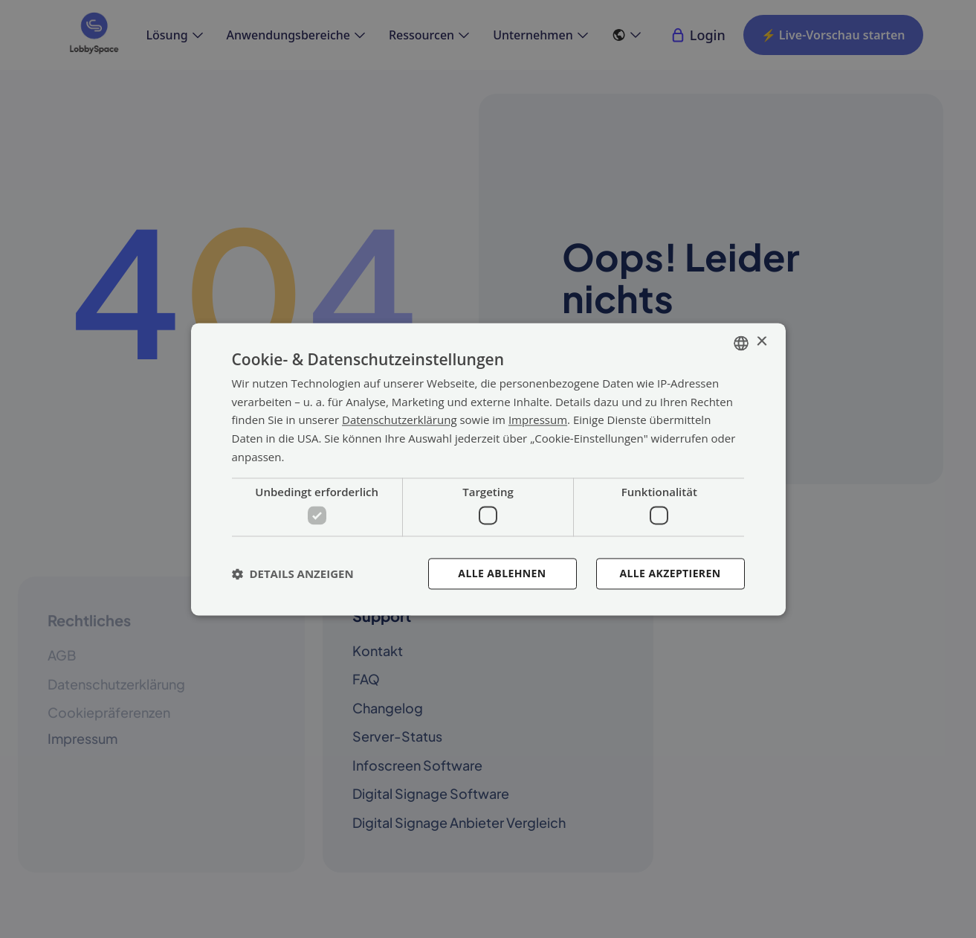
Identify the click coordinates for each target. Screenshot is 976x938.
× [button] (761, 341)
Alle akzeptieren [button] (669, 573)
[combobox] (741, 342)
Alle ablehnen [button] (502, 573)
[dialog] (488, 469)
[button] (293, 573)
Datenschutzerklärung (399, 420)
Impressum (537, 420)
